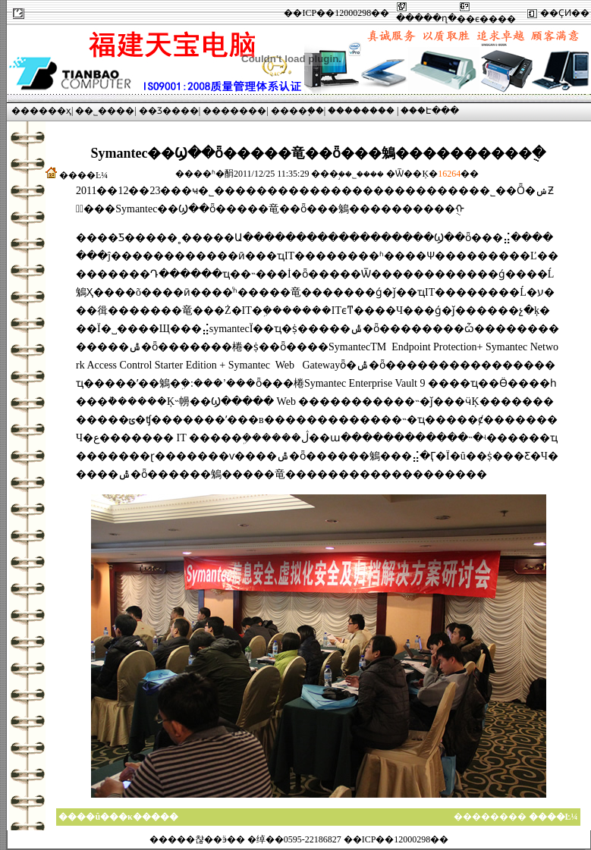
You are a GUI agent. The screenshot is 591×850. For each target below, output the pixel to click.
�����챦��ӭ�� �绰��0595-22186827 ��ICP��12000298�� (299, 839)
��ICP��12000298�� (336, 13)
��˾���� (104, 110)
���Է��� (430, 110)
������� (234, 110)
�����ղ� (426, 18)
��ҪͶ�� (564, 13)
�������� (361, 110)
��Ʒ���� (169, 110)
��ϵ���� (486, 19)
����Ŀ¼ (83, 175)
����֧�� (297, 110)
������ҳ (41, 110)
